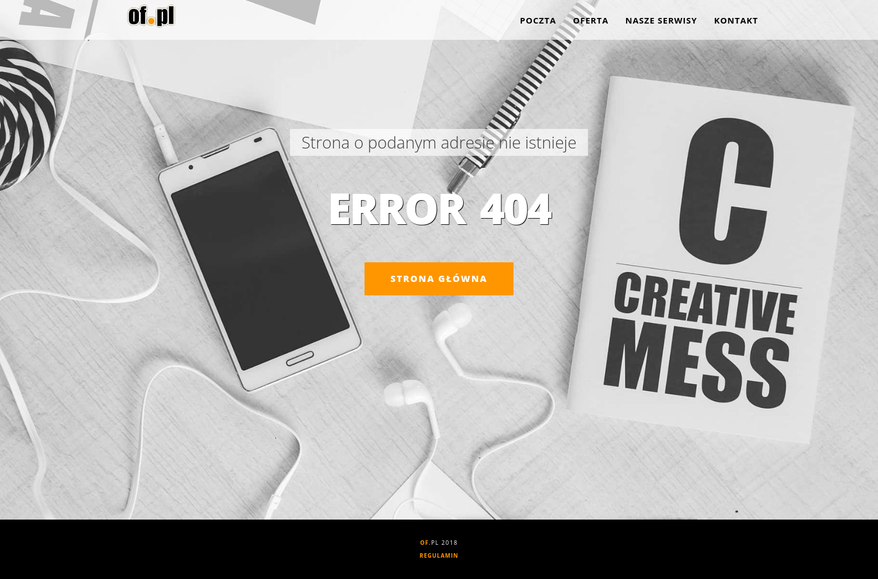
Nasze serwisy (661, 22)
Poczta (538, 22)
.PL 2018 (439, 542)
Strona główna (438, 278)
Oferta (591, 22)
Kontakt (736, 22)
